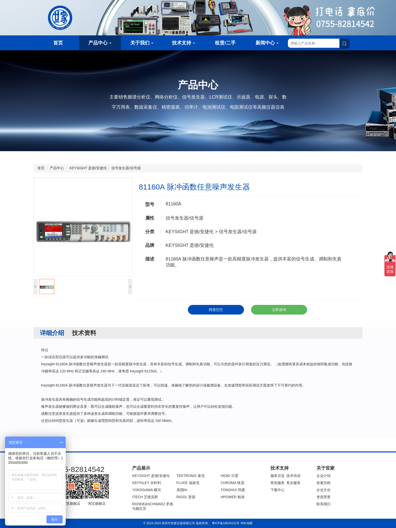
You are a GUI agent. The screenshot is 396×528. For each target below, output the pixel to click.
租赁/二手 (225, 42)
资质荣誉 (323, 497)
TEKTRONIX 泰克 (191, 476)
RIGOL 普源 (186, 497)
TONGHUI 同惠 (233, 490)
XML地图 (246, 523)
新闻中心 (267, 42)
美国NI (182, 490)
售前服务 (277, 483)
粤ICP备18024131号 (225, 523)
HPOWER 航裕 (233, 497)
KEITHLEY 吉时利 (146, 483)
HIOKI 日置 (229, 476)
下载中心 (277, 490)
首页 (58, 42)
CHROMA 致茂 (232, 483)
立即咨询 (279, 310)
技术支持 (183, 42)
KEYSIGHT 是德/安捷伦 (88, 168)
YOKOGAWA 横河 (146, 490)
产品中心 (99, 42)
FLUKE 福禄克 (188, 483)
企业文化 (323, 490)
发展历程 (323, 483)
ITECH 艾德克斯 (145, 497)
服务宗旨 (277, 476)
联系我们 (323, 504)
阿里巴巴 (216, 310)
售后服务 (293, 483)
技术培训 (293, 476)
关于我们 (141, 42)
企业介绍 (323, 476)
